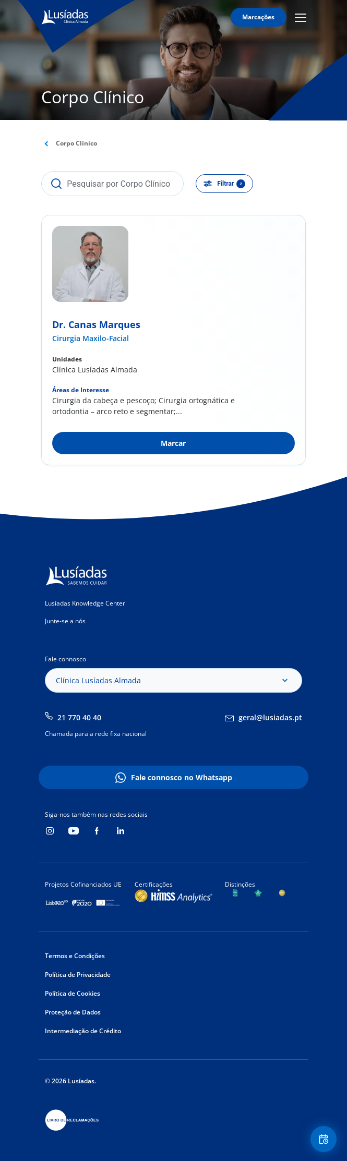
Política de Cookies (72, 993)
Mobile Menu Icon (300, 17)
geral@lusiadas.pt (270, 717)
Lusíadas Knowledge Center (85, 603)
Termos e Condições (75, 955)
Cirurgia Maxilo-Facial (90, 338)
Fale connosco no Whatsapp (181, 777)
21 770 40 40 (79, 717)
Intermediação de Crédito (83, 1030)
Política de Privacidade (78, 974)
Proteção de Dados (73, 1012)
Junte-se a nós (65, 620)
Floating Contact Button (325, 1139)
